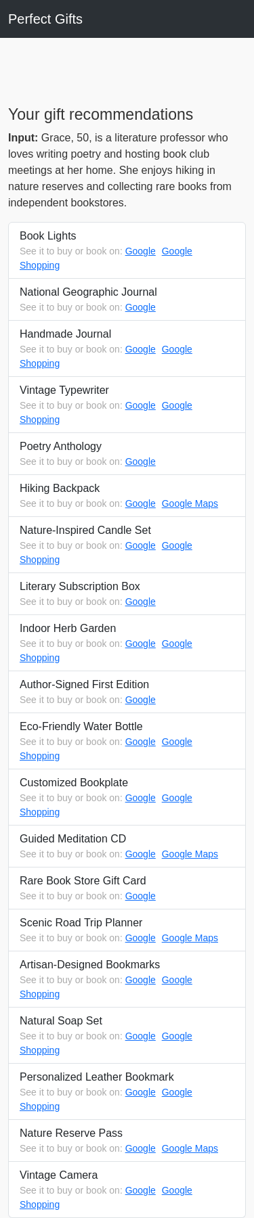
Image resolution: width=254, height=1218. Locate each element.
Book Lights (127, 251)
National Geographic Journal (127, 300)
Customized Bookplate (127, 798)
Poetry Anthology (127, 455)
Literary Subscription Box (127, 595)
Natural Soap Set (127, 1036)
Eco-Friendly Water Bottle (127, 742)
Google (140, 251)
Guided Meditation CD (127, 847)
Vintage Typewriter (127, 405)
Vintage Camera (127, 1190)
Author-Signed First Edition (127, 693)
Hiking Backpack (127, 496)
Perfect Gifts (45, 19)
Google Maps (190, 503)
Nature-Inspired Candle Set (127, 545)
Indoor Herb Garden (127, 644)
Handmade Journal (127, 349)
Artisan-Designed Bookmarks (127, 980)
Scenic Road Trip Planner (127, 931)
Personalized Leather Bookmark (127, 1092)
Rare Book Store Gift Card (127, 889)
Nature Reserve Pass (127, 1141)
